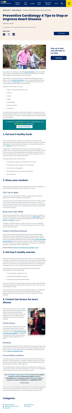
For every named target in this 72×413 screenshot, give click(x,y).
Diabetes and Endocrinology (12, 406)
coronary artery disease (18, 80)
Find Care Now (61, 33)
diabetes (9, 146)
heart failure (17, 82)
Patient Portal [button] (39, 3)
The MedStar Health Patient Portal (18, 375)
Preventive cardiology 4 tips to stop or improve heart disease (37, 10)
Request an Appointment (24, 126)
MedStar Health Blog (16, 10)
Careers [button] (56, 3)
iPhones (5, 220)
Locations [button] (32, 3)
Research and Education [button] (48, 3)
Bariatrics (28, 406)
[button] (63, 3)
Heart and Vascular (9, 404)
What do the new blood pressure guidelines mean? (25, 247)
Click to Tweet (25, 383)
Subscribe (58, 58)
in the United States (29, 72)
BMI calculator (36, 217)
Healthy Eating (29, 404)
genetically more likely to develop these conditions (14, 332)
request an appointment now (15, 351)
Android (11, 220)
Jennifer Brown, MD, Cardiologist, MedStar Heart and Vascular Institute (19, 27)
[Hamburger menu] (69, 3)
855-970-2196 (18, 124)
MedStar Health (6, 10)
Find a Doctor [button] (25, 3)
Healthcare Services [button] (17, 3)
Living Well (7, 408)
